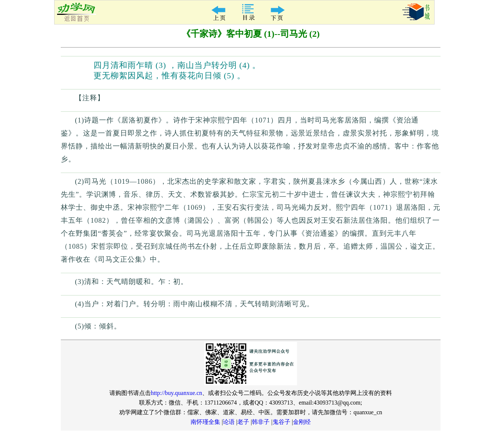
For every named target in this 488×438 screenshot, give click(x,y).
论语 (229, 422)
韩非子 (261, 422)
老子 (243, 422)
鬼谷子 (281, 422)
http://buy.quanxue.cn (176, 393)
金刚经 (302, 422)
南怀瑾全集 (205, 422)
